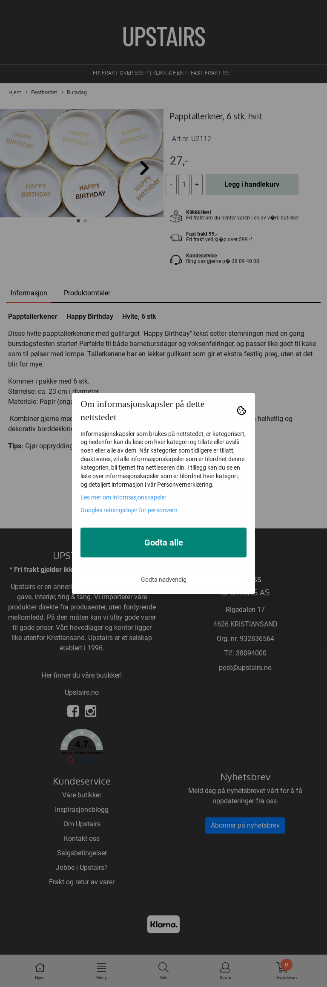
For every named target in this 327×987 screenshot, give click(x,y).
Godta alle (163, 542)
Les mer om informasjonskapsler (123, 497)
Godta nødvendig (163, 579)
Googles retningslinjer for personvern (129, 510)
